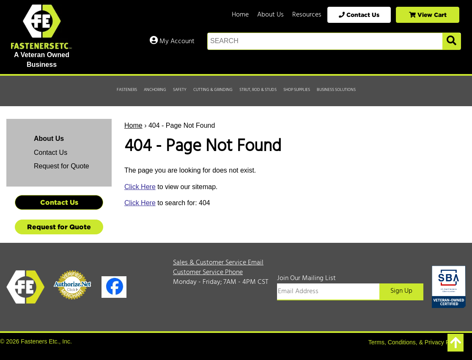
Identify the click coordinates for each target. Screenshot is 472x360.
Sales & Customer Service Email (218, 262)
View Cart (428, 14)
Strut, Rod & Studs (258, 89)
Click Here (140, 186)
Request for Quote (61, 166)
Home (240, 14)
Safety (180, 89)
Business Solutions (336, 89)
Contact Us (359, 14)
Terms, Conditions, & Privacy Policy (414, 342)
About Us (270, 14)
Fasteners (127, 89)
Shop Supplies (296, 89)
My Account (172, 41)
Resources (306, 14)
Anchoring (155, 89)
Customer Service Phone (208, 272)
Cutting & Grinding (213, 89)
